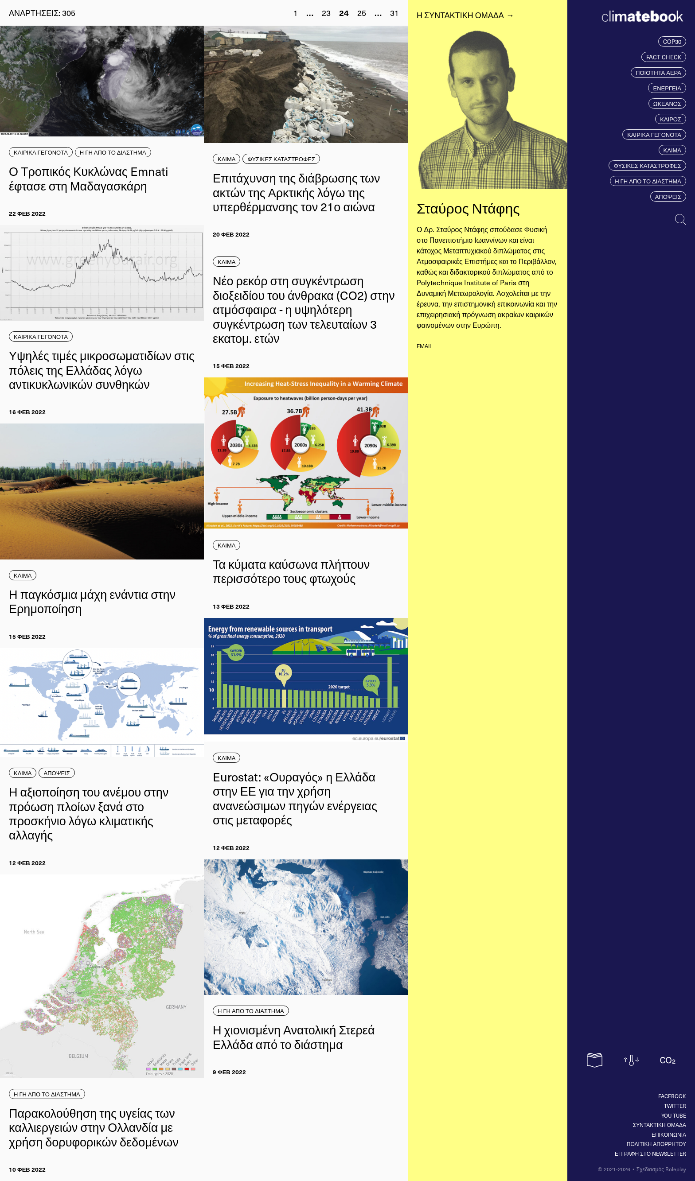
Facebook (672, 1096)
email (425, 346)
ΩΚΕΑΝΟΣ (667, 103)
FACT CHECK (663, 57)
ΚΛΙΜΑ (672, 150)
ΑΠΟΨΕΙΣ (668, 196)
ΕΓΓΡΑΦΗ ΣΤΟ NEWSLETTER (650, 1154)
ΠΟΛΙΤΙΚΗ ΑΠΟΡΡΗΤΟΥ (656, 1144)
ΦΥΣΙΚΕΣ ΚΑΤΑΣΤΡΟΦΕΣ (647, 165)
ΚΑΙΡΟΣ (670, 119)
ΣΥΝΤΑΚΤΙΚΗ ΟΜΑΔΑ (659, 1125)
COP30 (672, 41)
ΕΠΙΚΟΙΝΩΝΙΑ (669, 1134)
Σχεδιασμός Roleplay (661, 1169)
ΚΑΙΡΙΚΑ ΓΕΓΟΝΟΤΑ (654, 134)
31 (394, 13)
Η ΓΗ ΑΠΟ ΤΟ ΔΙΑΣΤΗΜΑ (648, 181)
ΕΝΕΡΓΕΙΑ (667, 88)
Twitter (675, 1106)
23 (326, 13)
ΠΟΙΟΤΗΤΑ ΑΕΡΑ (658, 72)
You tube (673, 1115)
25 (361, 13)
